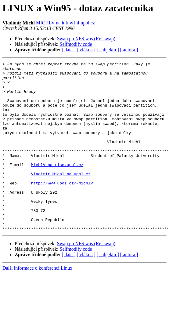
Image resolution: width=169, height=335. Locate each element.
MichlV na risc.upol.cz (57, 185)
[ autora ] (129, 49)
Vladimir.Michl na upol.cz (61, 196)
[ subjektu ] (108, 49)
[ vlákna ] (86, 49)
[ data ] (68, 49)
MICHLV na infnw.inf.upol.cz (65, 22)
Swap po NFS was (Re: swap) (86, 38)
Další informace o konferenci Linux (37, 301)
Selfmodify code (76, 44)
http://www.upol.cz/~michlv (62, 207)
